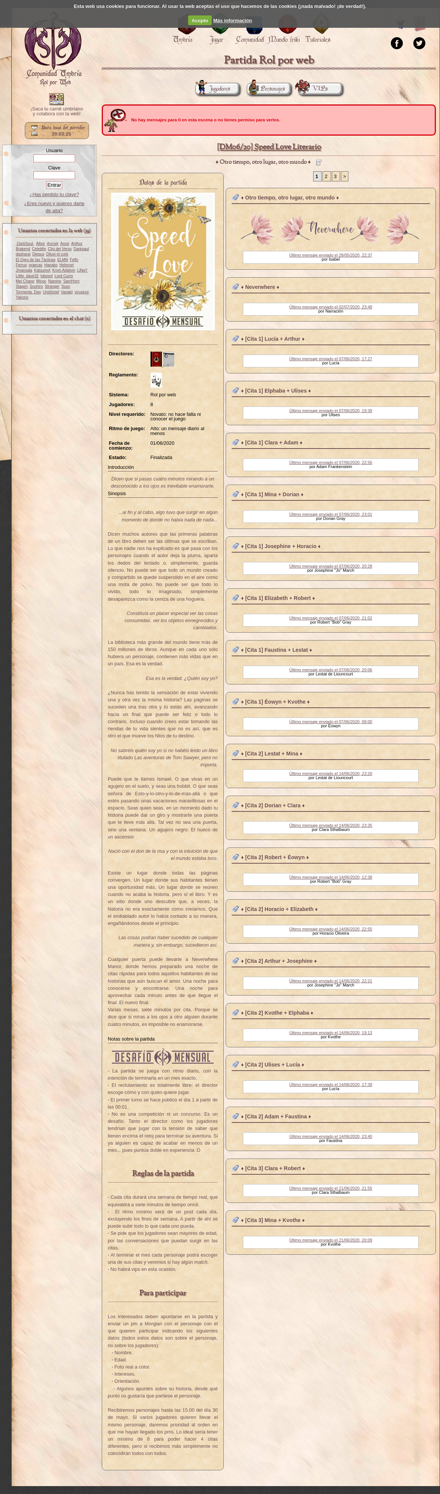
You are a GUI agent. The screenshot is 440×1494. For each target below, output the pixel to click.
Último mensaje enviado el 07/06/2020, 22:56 (330, 462)
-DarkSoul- (25, 244)
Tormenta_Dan (28, 292)
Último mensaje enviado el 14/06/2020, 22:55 (330, 929)
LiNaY (82, 270)
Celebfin (39, 249)
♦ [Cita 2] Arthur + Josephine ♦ (279, 961)
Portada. (53, 49)
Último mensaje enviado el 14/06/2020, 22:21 (330, 981)
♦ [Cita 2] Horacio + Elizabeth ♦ (279, 909)
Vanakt (66, 292)
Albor (40, 244)
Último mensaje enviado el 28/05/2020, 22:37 (330, 255)
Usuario (54, 150)
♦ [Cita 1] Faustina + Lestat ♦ (276, 650)
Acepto (200, 20)
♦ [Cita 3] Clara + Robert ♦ (273, 1168)
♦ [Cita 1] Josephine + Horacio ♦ (281, 546)
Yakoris (22, 297)
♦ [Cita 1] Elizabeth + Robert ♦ (278, 598)
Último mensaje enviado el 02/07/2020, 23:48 (330, 307)
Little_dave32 (27, 276)
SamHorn (71, 281)
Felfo (74, 260)
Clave (54, 168)
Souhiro (36, 286)
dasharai (23, 254)
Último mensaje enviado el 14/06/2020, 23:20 (330, 773)
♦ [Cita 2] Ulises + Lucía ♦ (272, 1065)
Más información (232, 20)
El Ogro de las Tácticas (36, 260)
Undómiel (51, 292)
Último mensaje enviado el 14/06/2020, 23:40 (330, 1136)
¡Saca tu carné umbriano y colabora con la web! (56, 111)
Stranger (52, 286)
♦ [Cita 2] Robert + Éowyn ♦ (275, 857)
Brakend (23, 249)
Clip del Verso (60, 249)
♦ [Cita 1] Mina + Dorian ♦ (272, 494)
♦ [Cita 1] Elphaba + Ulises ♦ (276, 391)
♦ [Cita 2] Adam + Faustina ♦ (276, 1116)
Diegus (38, 254)
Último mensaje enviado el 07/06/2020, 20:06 (330, 670)
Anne (64, 244)
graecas (35, 265)
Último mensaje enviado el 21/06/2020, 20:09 (330, 1240)
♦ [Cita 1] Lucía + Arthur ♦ (272, 339)
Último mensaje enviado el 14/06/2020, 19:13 (330, 1032)
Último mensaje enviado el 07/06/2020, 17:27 (330, 359)
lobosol (47, 276)
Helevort (66, 265)
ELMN (62, 260)
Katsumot (42, 270)
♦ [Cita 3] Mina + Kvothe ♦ (273, 1220)
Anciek (53, 244)
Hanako (50, 265)
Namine (54, 281)
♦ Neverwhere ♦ (260, 287)
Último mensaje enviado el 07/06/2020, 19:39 (330, 410)
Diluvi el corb (57, 254)
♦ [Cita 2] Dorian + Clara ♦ (273, 805)
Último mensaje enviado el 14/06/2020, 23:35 (330, 825)
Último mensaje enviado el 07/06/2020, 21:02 (330, 618)
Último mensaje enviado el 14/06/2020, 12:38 (330, 877)
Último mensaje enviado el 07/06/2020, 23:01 (330, 514)
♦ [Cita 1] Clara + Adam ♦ (272, 443)
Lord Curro (63, 276)
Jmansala (24, 270)
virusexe (81, 292)
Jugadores (213, 89)
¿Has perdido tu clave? (54, 194)
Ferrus (21, 265)
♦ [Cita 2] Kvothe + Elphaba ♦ (277, 1013)
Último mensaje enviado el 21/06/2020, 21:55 (330, 1188)
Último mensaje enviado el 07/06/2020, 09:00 (330, 721)
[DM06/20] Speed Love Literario (269, 147)
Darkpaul (81, 249)
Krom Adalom (63, 270)
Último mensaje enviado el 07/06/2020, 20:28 (330, 566)
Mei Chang (25, 281)
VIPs (313, 89)
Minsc (41, 281)
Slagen (22, 286)
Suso (65, 286)
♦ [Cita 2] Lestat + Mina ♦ (271, 754)
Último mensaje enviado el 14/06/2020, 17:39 (330, 1084)
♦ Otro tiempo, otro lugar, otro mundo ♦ (290, 198)
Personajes (266, 89)
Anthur (76, 244)
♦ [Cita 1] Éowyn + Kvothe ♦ (275, 702)
